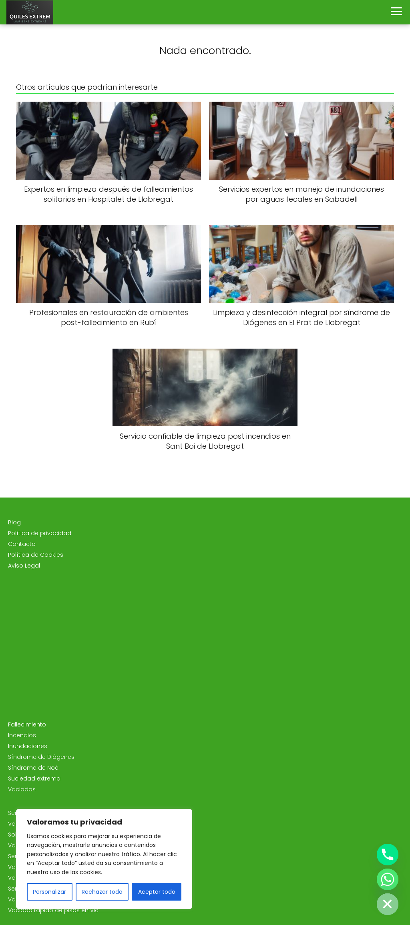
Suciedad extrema (34, 779)
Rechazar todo (102, 892)
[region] (104, 859)
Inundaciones (27, 746)
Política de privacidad (39, 533)
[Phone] (387, 854)
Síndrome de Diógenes (41, 757)
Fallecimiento (27, 724)
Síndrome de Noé (33, 768)
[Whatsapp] (387, 879)
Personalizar (49, 892)
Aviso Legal (24, 566)
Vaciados (22, 789)
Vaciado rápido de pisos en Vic (53, 910)
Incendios (22, 735)
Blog (14, 522)
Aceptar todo (156, 892)
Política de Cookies (35, 555)
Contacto (22, 544)
